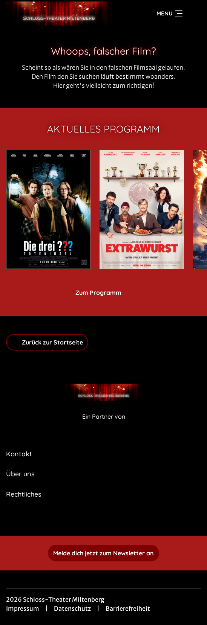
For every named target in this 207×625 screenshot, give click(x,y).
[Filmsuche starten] (193, 13)
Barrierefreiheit (128, 608)
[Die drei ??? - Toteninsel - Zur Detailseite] (48, 209)
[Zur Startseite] (59, 13)
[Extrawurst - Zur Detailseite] (142, 209)
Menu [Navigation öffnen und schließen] (169, 13)
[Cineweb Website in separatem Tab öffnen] (103, 424)
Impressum (22, 608)
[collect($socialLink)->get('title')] (103, 519)
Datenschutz (72, 608)
